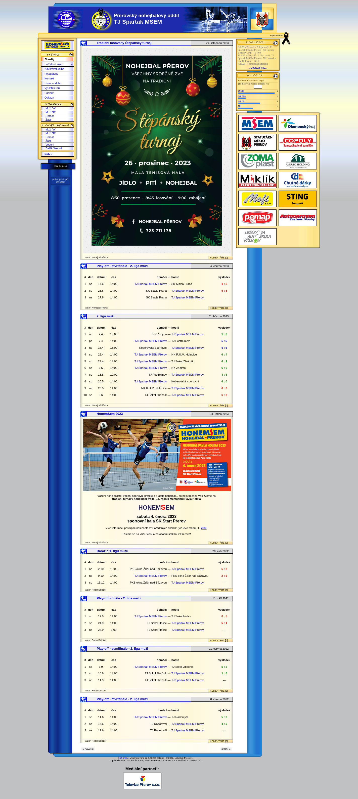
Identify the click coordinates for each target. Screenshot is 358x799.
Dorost (50, 115)
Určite (241, 91)
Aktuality (49, 59)
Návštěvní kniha (54, 68)
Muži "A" (51, 108)
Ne (239, 106)
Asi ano (242, 96)
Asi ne (241, 101)
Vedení (50, 144)
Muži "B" (51, 112)
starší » (226, 748)
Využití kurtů (52, 88)
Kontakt (49, 78)
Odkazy (49, 97)
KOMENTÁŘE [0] (219, 257)
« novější (88, 748)
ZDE (204, 527)
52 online (124, 758)
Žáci (48, 119)
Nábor (48, 154)
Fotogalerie (51, 73)
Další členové (54, 148)
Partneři (49, 92)
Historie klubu (52, 83)
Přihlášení (60, 166)
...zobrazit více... (258, 67)
